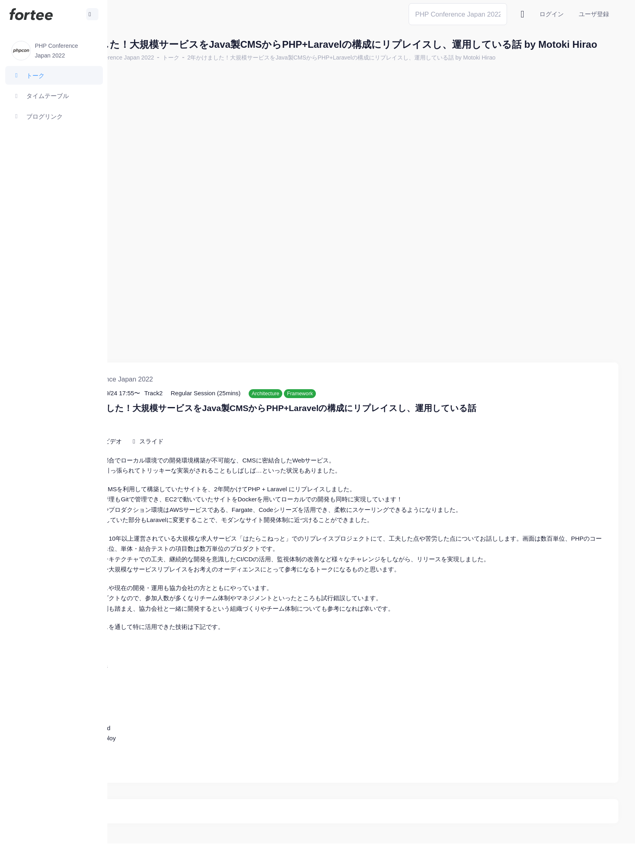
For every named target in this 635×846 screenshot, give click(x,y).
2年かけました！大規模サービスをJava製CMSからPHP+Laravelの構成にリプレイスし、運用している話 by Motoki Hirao (413, 71)
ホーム (134, 71)
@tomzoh (265, 833)
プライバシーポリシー (586, 833)
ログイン (551, 14)
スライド (223, 419)
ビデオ (184, 419)
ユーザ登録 (594, 14)
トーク (242, 71)
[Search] (458, 14)
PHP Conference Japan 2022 (188, 71)
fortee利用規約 (524, 833)
